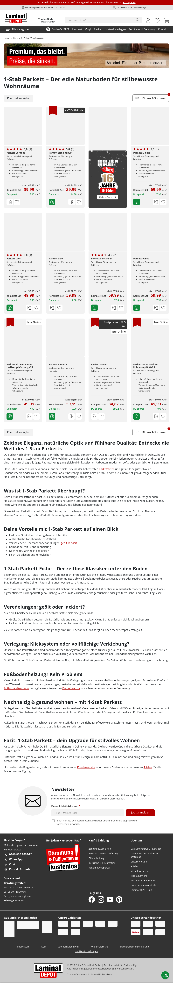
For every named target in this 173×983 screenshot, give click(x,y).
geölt (64, 543)
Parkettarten (107, 469)
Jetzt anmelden (140, 812)
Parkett (16, 38)
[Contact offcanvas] (165, 975)
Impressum (23, 946)
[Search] (137, 20)
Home (6, 38)
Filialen (148, 767)
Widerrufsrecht (99, 946)
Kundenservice (86, 767)
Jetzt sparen (129, 2)
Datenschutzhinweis (68, 946)
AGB (43, 946)
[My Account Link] (148, 21)
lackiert (72, 543)
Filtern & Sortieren (152, 97)
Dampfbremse (71, 688)
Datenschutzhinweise (67, 824)
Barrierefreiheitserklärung (134, 946)
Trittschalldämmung (16, 688)
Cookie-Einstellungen (86, 951)
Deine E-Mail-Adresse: (65, 806)
